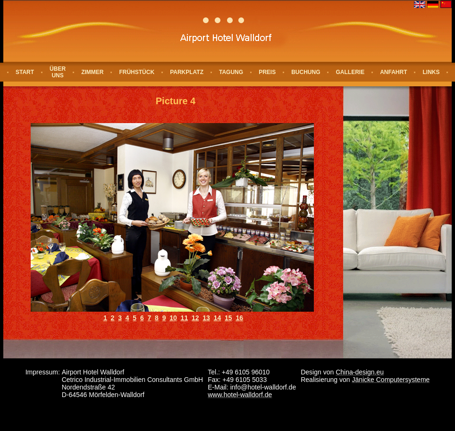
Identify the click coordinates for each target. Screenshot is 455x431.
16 (239, 318)
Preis (267, 72)
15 (228, 318)
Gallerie (350, 72)
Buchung (305, 72)
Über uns (58, 72)
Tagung (231, 72)
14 (217, 318)
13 (206, 318)
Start (25, 72)
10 (173, 318)
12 (195, 318)
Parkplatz (186, 72)
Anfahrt (393, 72)
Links (430, 72)
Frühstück (136, 72)
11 (184, 318)
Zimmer (92, 72)
